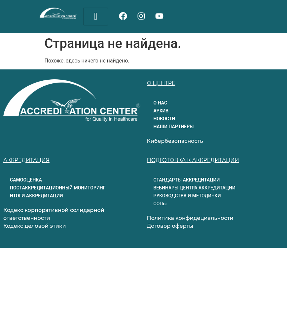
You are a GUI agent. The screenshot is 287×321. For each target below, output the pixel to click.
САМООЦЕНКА (26, 179)
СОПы (160, 203)
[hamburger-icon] (95, 16)
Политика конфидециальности (190, 218)
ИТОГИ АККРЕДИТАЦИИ (36, 195)
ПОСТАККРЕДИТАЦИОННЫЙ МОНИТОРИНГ (57, 187)
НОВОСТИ (164, 118)
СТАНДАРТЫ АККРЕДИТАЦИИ (187, 179)
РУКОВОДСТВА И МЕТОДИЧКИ (187, 195)
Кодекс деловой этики (34, 226)
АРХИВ (161, 110)
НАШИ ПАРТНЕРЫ (174, 126)
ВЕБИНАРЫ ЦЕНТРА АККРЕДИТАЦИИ (194, 187)
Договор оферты (170, 226)
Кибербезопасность (175, 141)
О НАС (160, 102)
